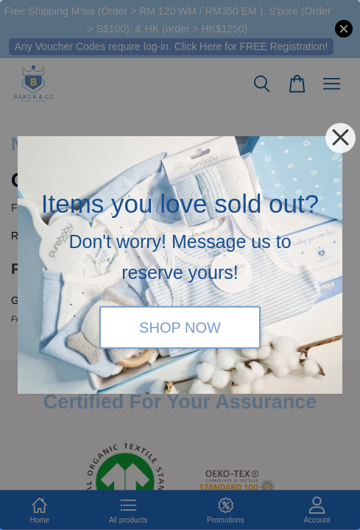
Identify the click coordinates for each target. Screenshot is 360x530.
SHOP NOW (180, 327)
